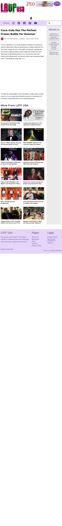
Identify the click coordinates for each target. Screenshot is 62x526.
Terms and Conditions (51, 240)
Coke (23, 58)
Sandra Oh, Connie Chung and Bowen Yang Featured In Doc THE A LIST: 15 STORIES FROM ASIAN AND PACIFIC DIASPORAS (33, 182)
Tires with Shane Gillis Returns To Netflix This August (33, 202)
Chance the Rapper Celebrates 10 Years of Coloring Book (11, 163)
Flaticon (50, 243)
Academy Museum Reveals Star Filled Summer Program (33, 163)
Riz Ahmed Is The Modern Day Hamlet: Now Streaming (10, 123)
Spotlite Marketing (56, 250)
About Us (35, 237)
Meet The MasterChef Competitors (8, 202)
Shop (34, 241)
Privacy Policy (52, 237)
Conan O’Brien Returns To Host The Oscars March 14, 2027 (11, 143)
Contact (35, 243)
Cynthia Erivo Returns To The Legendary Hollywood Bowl (32, 123)
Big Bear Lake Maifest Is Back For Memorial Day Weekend (32, 222)
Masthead (35, 239)
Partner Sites (36, 245)
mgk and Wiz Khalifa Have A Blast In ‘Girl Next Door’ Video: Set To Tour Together (10, 182)
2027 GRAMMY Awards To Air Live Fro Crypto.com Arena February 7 (32, 143)
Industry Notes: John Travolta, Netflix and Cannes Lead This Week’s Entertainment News (10, 222)
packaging (8, 96)
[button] (31, 18)
